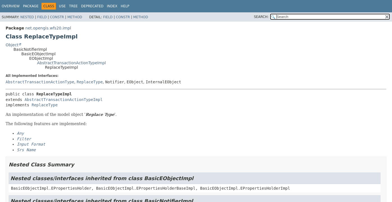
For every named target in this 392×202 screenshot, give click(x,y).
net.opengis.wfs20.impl (48, 28)
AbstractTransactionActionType (40, 82)
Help (125, 6)
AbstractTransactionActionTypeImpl (71, 63)
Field (42, 17)
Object (12, 45)
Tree (73, 6)
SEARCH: (261, 17)
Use (62, 6)
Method (74, 17)
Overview (11, 6)
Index (112, 6)
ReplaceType (90, 82)
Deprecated (92, 6)
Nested (27, 17)
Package (30, 6)
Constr (57, 17)
